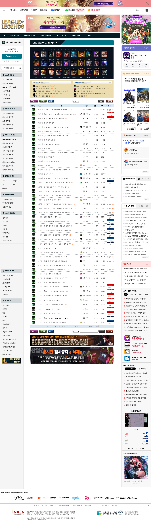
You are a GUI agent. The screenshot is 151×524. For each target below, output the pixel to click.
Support (4, 188)
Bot (14, 184)
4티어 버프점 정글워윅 (51, 131)
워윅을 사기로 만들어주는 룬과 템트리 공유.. (58, 110)
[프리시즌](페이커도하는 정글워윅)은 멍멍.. (58, 239)
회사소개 (36, 506)
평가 (110, 106)
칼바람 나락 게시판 (8, 170)
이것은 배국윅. (49, 174)
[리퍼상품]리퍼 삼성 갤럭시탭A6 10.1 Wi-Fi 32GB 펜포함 (136, 268)
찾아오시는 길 (105, 506)
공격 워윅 (47, 148)
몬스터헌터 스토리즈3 (9, 343)
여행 (3, 320)
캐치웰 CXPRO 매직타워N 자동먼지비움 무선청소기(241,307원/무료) (136, 276)
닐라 (74, 68)
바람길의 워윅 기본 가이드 (52, 309)
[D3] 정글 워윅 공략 (50, 217)
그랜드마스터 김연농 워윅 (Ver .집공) (56, 191)
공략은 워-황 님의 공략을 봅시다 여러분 (57, 183)
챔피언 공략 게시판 (8, 125)
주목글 (43, 101)
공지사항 (114, 506)
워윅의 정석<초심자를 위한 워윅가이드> (57, 170)
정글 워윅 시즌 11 (50, 140)
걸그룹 (4, 317)
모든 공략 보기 (34, 101)
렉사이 (89, 77)
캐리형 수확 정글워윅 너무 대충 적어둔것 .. (58, 212)
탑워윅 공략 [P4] (49, 123)
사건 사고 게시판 (7, 155)
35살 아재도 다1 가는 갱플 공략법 (87, 86)
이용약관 (53, 506)
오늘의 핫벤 (6, 279)
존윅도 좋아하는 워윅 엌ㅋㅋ (53, 144)
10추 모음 (6, 95)
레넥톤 (74, 77)
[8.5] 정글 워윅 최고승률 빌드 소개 (55, 261)
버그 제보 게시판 (7, 128)
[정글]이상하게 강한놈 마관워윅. (54, 221)
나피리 (104, 59)
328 (91, 326)
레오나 (81, 77)
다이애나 (89, 68)
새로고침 (145, 171)
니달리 (59, 68)
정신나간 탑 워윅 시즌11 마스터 (54, 118)
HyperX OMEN (7, 332)
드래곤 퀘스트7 (7, 351)
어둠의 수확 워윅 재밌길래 (52, 274)
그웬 (74, 59)
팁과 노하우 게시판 (8, 113)
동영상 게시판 (6, 207)
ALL (44, 49)
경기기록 (5, 218)
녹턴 (44, 68)
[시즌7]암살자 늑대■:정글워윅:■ (55, 318)
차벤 (3, 313)
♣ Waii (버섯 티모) (43, 88)
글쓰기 (109, 101)
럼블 (59, 77)
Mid (3, 184)
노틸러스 (36, 68)
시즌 (40, 106)
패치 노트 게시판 (7, 117)
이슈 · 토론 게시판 (7, 151)
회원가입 (6, 61)
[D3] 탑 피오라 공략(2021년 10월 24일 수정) (90, 88)
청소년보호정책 (77, 506)
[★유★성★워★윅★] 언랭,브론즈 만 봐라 (57, 244)
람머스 (44, 77)
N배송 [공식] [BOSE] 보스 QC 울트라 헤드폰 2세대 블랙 (136, 280)
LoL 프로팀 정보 (7, 240)
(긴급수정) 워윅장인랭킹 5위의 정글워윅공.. (58, 230)
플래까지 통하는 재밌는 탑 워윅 (54, 278)
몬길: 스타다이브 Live (138, 56)
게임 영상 (5, 328)
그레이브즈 (66, 59)
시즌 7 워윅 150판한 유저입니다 (54, 282)
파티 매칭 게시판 (7, 158)
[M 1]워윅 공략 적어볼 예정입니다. (55, 269)
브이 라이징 (6, 336)
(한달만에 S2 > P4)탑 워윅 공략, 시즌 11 (57, 136)
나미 (89, 59)
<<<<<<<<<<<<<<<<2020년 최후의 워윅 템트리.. (60, 153)
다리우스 (81, 68)
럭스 (51, 77)
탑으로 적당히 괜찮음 (51, 300)
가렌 (36, 59)
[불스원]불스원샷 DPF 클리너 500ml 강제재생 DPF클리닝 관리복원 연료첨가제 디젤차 (136, 284)
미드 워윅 (47, 165)
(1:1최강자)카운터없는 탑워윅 (53, 305)
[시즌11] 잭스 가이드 (83, 91)
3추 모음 (6, 91)
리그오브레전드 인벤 (13, 42)
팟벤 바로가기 (6, 305)
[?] (110, 82)
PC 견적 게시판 (7, 290)
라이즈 (104, 68)
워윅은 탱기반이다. (50, 248)
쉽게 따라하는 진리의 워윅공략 (54, 296)
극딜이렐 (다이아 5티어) (42, 96)
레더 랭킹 (5, 237)
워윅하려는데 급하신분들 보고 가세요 (56, 178)
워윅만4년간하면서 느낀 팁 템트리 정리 (56, 127)
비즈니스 (44, 506)
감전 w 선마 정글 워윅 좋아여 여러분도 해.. (58, 265)
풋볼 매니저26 (6, 354)
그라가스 (59, 59)
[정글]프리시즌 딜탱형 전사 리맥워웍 (56, 235)
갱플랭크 (51, 59)
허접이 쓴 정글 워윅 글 (51, 161)
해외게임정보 (6, 324)
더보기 (142, 448)
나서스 (96, 59)
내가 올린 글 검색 (51, 101)
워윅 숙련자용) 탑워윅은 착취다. (54, 252)
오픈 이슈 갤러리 (7, 275)
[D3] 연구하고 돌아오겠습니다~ (54, 291)
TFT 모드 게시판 (7, 166)
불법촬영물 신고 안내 (91, 506)
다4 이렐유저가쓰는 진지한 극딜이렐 (46, 93)
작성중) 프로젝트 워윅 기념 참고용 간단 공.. (58, 195)
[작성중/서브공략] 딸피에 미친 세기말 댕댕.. (58, 208)
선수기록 (5, 222)
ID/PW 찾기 (15, 61)
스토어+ (146, 73)
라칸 (36, 77)
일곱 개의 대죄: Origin (9, 339)
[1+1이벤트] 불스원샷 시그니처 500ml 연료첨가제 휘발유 (136, 272)
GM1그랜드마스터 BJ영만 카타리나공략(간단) (90, 93)
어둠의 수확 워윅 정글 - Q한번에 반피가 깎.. (58, 226)
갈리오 (44, 59)
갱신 (96, 106)
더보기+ (146, 48)
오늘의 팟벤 (6, 283)
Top (3, 181)
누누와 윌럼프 (52, 68)
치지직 (4, 309)
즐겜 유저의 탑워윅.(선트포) (53, 200)
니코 (66, 68)
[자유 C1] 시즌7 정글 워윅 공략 (54, 323)
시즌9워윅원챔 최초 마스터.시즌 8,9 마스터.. (58, 204)
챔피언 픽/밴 (6, 233)
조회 (103, 106)
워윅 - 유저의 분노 (50, 314)
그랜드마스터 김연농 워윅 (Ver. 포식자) (56, 187)
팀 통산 (4, 225)
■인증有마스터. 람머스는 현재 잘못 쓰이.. (48, 91)
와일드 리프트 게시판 (8, 162)
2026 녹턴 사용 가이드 (42, 86)
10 (85, 326)
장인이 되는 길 (81, 96)
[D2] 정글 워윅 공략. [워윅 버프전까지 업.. (58, 114)
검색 (19, 68)
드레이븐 (96, 68)
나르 (81, 59)
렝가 (104, 77)
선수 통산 (5, 229)
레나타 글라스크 (67, 77)
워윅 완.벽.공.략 (49, 157)
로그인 (138, 10)
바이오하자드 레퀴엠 (8, 347)
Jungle (15, 181)
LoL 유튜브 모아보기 (8, 199)
